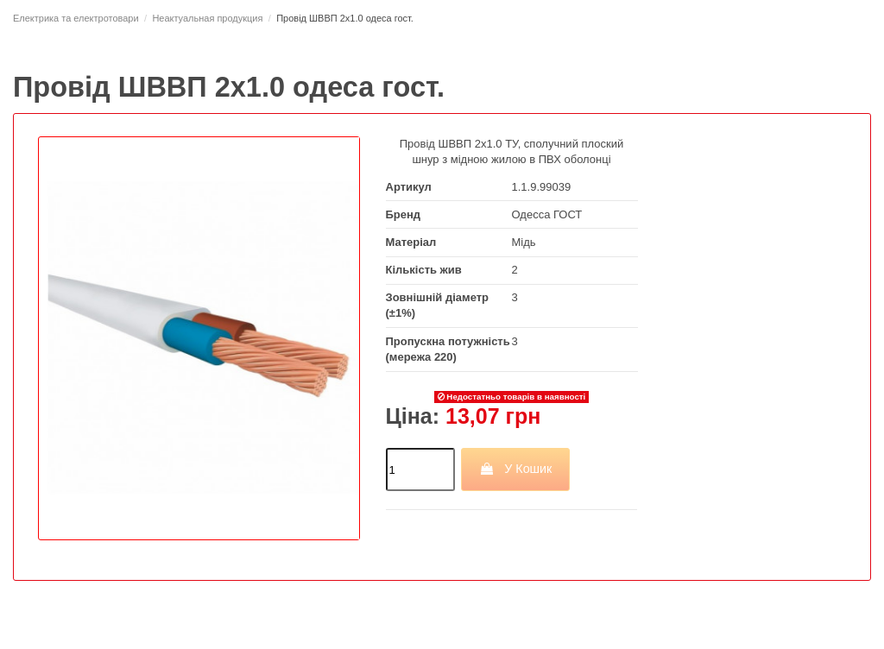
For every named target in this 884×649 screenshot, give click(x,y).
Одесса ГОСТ (547, 214)
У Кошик (515, 469)
